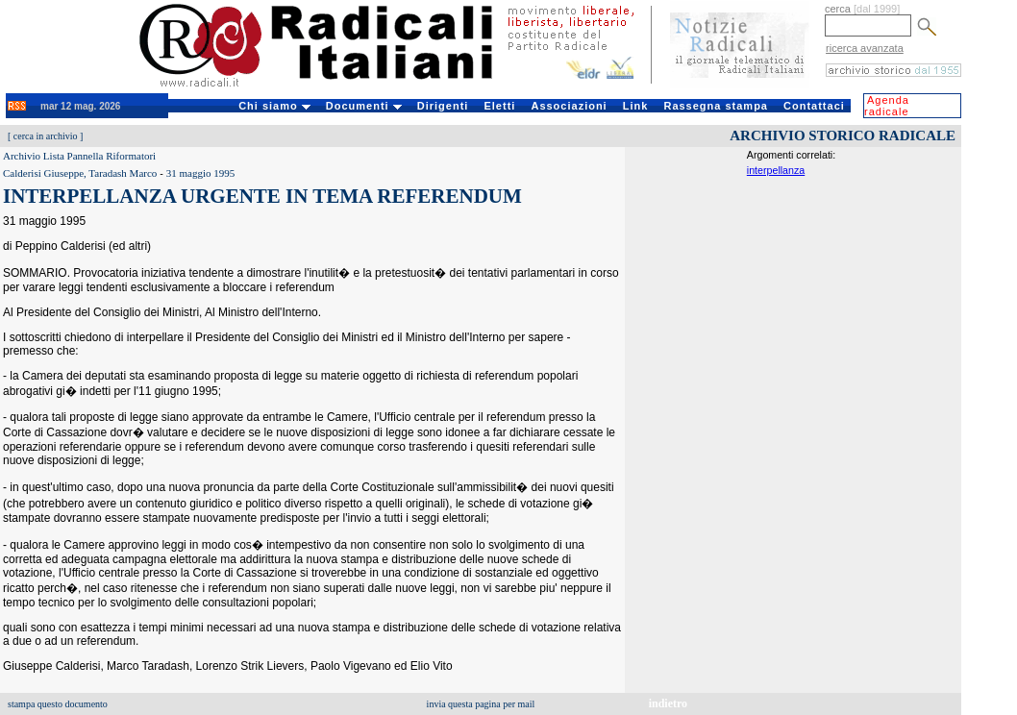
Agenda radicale (886, 105)
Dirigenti (443, 105)
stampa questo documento (58, 704)
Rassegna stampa (715, 105)
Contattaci (814, 105)
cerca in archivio (45, 136)
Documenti (364, 105)
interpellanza (776, 170)
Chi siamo (274, 105)
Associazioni (569, 105)
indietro (668, 703)
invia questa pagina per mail (481, 704)
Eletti (499, 105)
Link (636, 105)
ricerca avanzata (865, 48)
